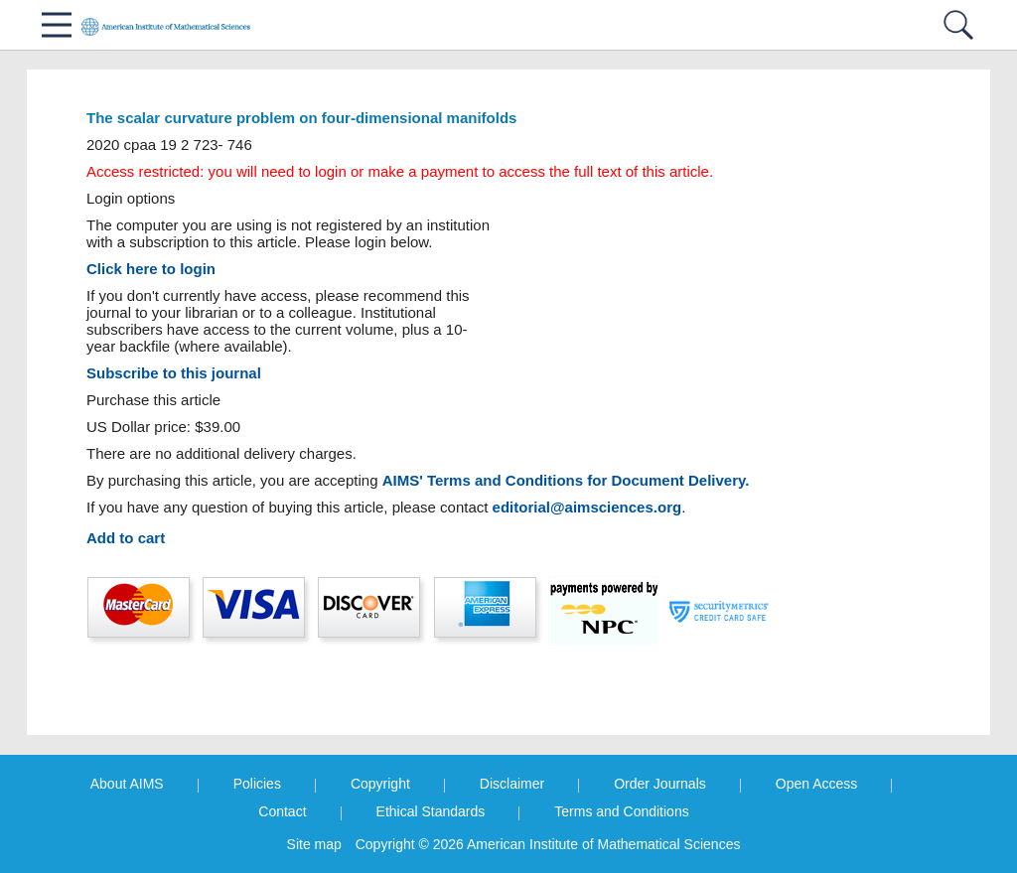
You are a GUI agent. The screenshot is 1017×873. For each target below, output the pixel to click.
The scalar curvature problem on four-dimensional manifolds (301, 117)
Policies (257, 784)
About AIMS (127, 784)
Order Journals (660, 784)
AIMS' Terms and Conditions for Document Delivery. (566, 480)
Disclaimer (512, 784)
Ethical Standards (431, 811)
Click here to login (151, 268)
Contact (282, 811)
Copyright (380, 784)
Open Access (817, 784)
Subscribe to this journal (173, 372)
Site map (314, 844)
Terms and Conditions (621, 811)
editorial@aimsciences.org (587, 507)
